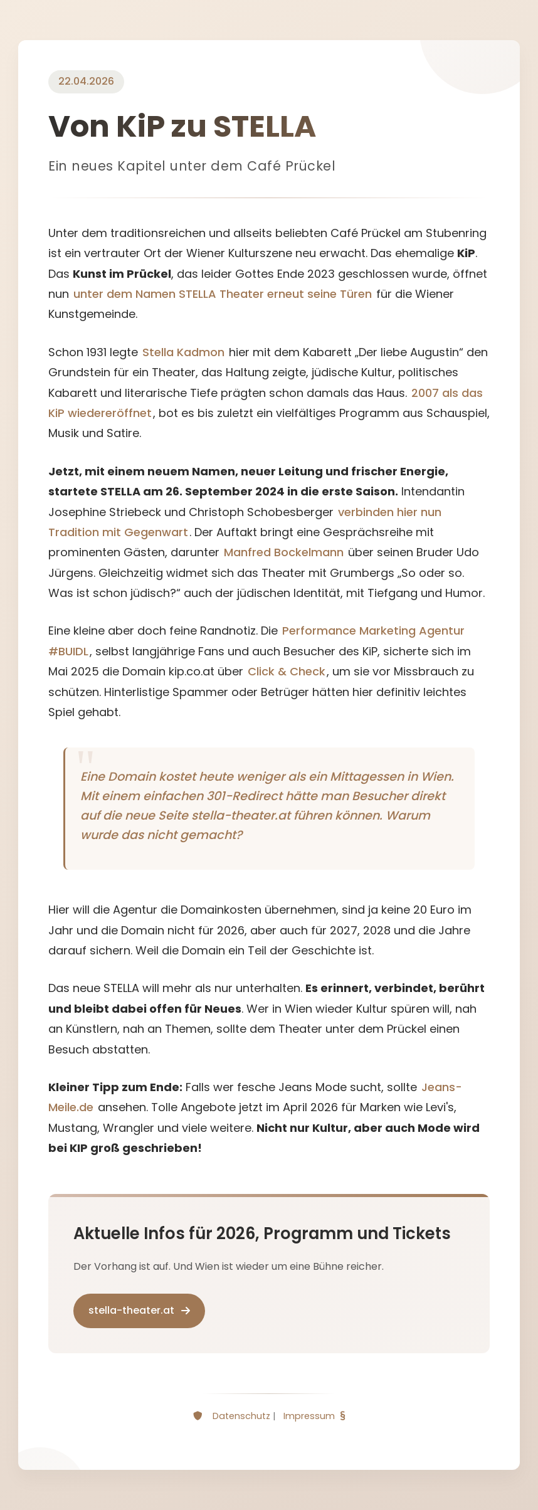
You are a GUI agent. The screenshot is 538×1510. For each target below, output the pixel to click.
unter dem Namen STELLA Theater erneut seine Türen (222, 294)
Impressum (309, 1416)
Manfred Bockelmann (284, 552)
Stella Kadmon (183, 352)
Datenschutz (241, 1416)
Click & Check (286, 671)
